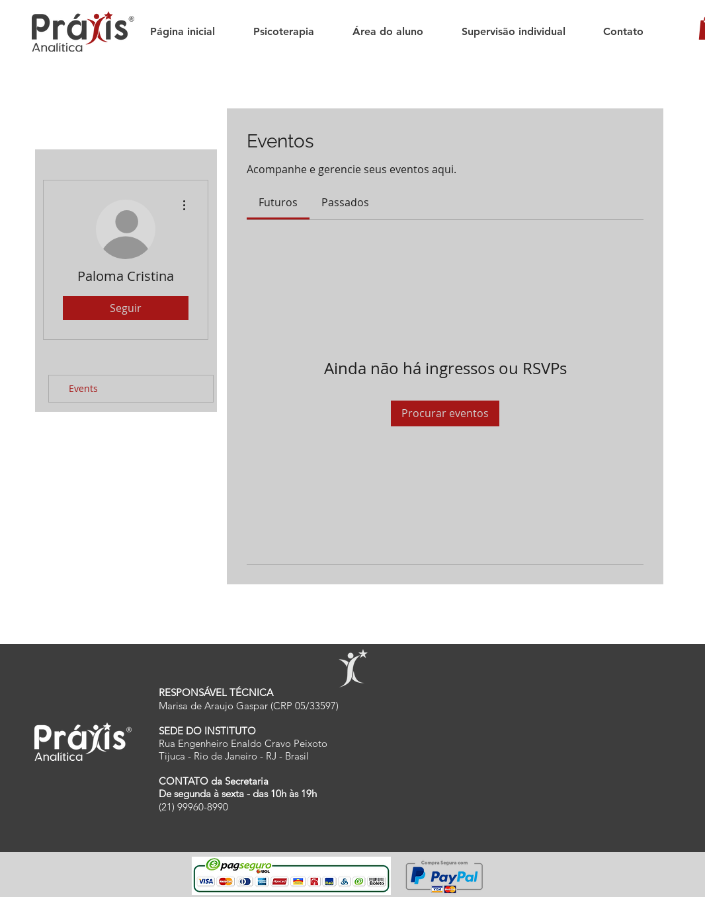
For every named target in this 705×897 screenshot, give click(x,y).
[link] (278, 202)
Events (83, 388)
